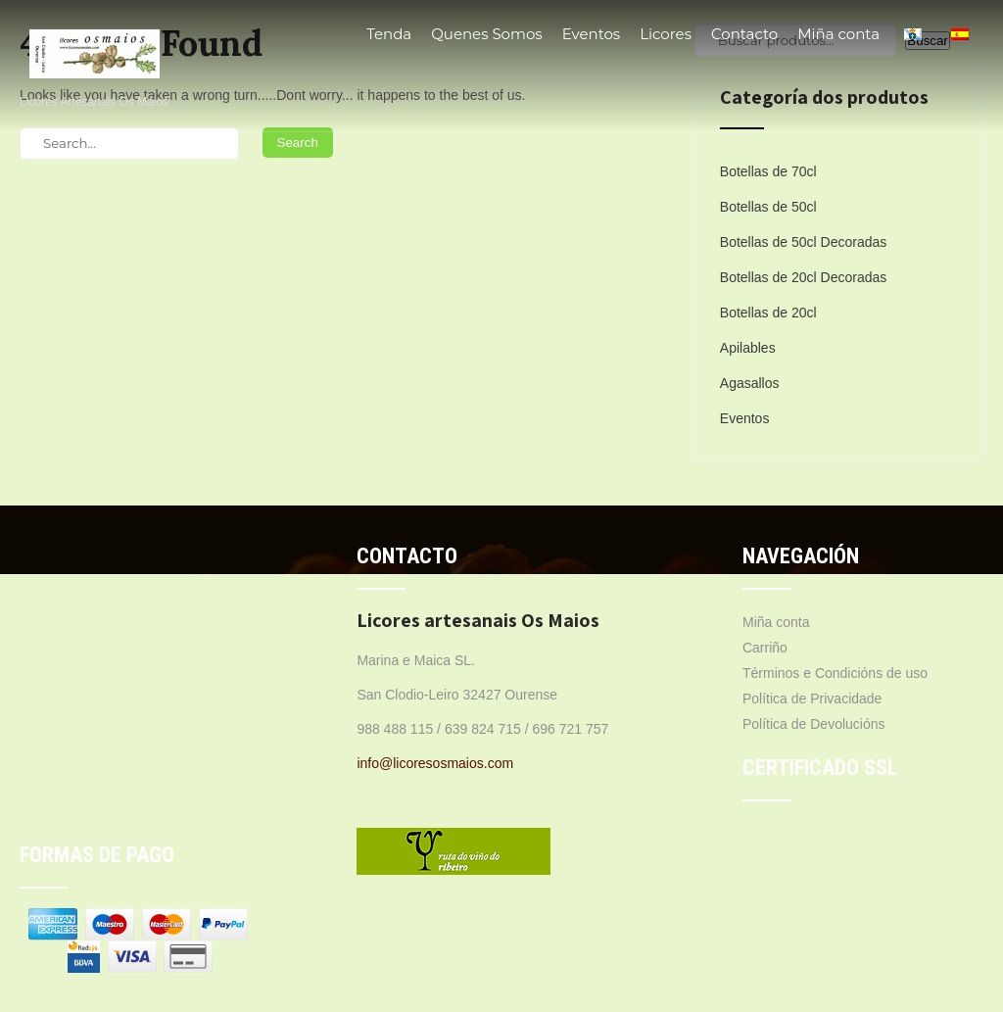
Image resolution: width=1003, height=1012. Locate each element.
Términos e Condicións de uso (835, 673)
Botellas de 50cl (768, 207)
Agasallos (750, 383)
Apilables (748, 348)
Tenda (388, 33)
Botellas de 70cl (768, 171)
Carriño (765, 647)
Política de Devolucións (813, 724)
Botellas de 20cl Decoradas (803, 277)
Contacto (744, 33)
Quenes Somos (486, 33)
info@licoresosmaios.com (435, 763)
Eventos (591, 33)
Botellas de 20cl (768, 312)
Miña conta (838, 33)
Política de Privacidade (812, 698)
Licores (666, 33)
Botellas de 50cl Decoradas (803, 242)
